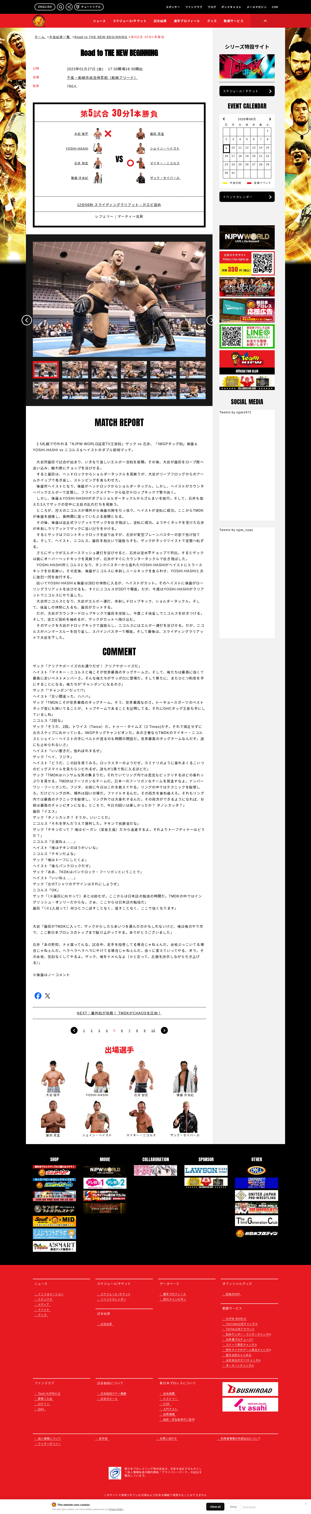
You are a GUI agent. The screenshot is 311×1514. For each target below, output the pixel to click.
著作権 (103, 1438)
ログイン (43, 1403)
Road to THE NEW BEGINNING (100, 37)
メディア (43, 1304)
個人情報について (49, 1438)
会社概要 (169, 1393)
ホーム (40, 37)
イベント (43, 1309)
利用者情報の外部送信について (241, 1438)
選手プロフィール (187, 21)
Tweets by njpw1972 (235, 412)
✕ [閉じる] (306, 1503)
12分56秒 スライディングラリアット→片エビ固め (119, 204)
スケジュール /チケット (116, 1294)
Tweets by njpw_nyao (236, 530)
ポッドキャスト (231, 7)
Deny (233, 1506)
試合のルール (109, 1398)
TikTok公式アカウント (240, 1329)
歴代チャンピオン (174, 1299)
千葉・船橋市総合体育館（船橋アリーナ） (102, 77)
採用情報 (169, 1414)
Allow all (215, 1506)
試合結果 (160, 21)
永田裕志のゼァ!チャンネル (243, 1360)
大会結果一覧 (60, 37)
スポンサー (173, 7)
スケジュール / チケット (241, 91)
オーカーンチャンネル (240, 1365)
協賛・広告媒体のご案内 (179, 1419)
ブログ (212, 7)
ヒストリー (170, 1398)
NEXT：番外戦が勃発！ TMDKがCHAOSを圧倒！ (119, 1012)
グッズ (42, 1314)
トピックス (45, 1299)
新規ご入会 (45, 1398)
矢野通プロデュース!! (240, 1339)
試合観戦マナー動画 (113, 1393)
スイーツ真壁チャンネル (241, 1344)
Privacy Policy (116, 1509)
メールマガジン (257, 7)
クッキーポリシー (49, 1443)
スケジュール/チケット (130, 21)
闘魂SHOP (233, 1294)
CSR (275, 7)
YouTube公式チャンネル (242, 1323)
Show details (249, 1506)
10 (153, 1030)
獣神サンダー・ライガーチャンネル (249, 1334)
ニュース (99, 21)
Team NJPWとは (49, 1393)
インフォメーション (51, 1294)
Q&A (41, 1409)
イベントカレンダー (237, 197)
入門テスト (170, 1409)
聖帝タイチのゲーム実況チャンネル (249, 1349)
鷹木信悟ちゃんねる (239, 1355)
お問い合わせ (168, 1438)
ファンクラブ (194, 7)
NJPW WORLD (236, 1318)
